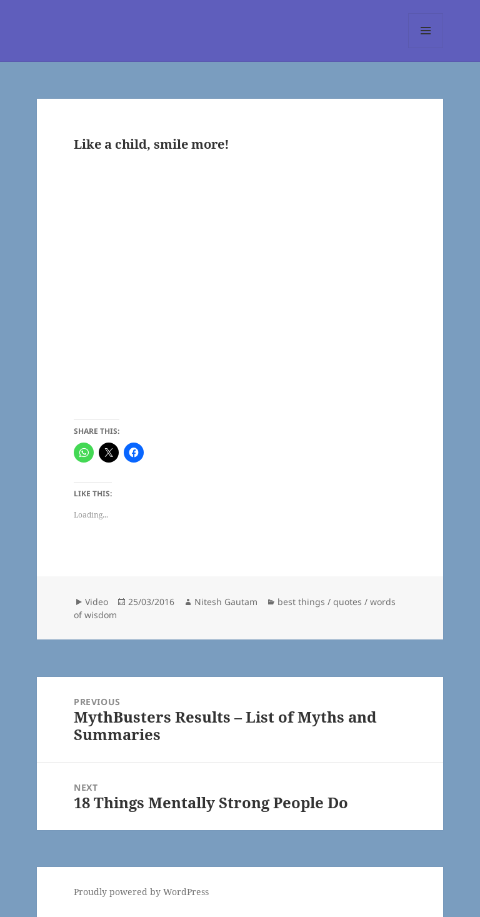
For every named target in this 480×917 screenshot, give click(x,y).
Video (96, 602)
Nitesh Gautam (226, 602)
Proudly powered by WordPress (141, 892)
